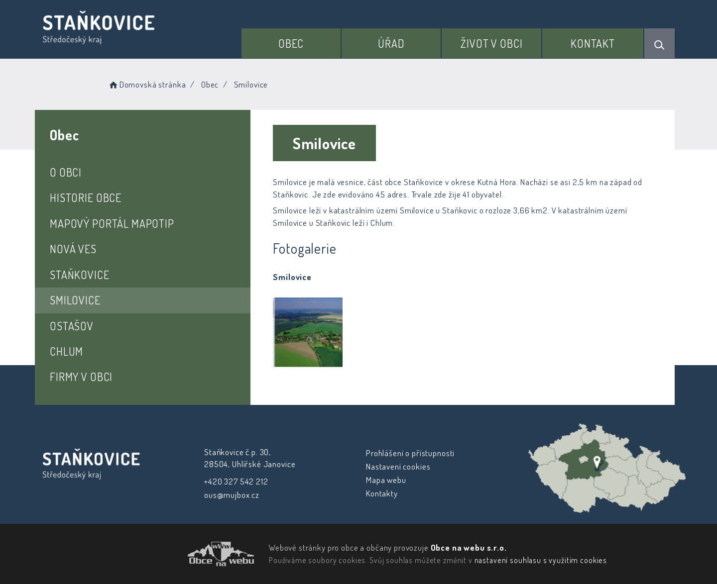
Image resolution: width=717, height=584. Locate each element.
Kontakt (593, 43)
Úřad (391, 43)
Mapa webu (386, 480)
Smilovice (75, 300)
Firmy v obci (81, 377)
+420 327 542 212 (236, 481)
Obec (291, 43)
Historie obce (85, 197)
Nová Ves (73, 249)
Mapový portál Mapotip (112, 223)
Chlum (66, 351)
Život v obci (491, 43)
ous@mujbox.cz (231, 494)
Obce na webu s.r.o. (469, 547)
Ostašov (72, 326)
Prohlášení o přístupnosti (410, 453)
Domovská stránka (147, 84)
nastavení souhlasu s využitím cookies (541, 560)
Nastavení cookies (398, 466)
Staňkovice (80, 275)
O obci (66, 172)
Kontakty (382, 493)
